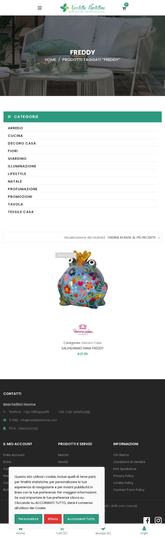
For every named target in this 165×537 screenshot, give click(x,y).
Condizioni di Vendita (129, 462)
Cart (61, 530)
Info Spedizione (124, 469)
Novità (63, 462)
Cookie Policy (123, 483)
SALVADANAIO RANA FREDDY (82, 348)
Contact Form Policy (129, 490)
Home (50, 59)
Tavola (15, 204)
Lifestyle (17, 173)
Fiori (13, 150)
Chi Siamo (121, 455)
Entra (7, 462)
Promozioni (20, 196)
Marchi (63, 455)
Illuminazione (22, 166)
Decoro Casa (22, 143)
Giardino (17, 158)
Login (144, 530)
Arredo (15, 128)
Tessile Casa (21, 211)
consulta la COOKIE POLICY (67, 508)
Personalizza (28, 519)
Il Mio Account (14, 455)
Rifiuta (53, 519)
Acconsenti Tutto (81, 519)
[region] (57, 497)
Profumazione (22, 189)
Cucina (15, 135)
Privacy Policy (123, 476)
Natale (15, 181)
